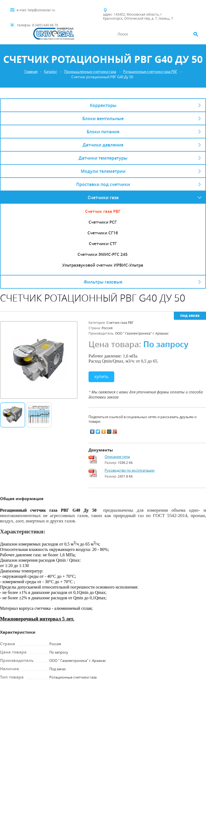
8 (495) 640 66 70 (45, 25)
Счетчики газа (103, 197)
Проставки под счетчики (103, 184)
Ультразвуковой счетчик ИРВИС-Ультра (102, 265)
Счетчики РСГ (103, 222)
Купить (101, 376)
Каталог (50, 71)
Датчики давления (103, 145)
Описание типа (117, 456)
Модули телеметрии (103, 171)
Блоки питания (103, 131)
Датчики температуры (103, 158)
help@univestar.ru (41, 10)
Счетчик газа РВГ (102, 211)
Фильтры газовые (103, 282)
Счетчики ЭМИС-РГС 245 (103, 254)
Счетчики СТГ (103, 243)
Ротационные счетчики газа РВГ (150, 71)
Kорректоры (103, 105)
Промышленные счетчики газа (90, 71)
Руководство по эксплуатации (129, 470)
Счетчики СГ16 (102, 232)
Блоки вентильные (103, 118)
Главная (31, 71)
